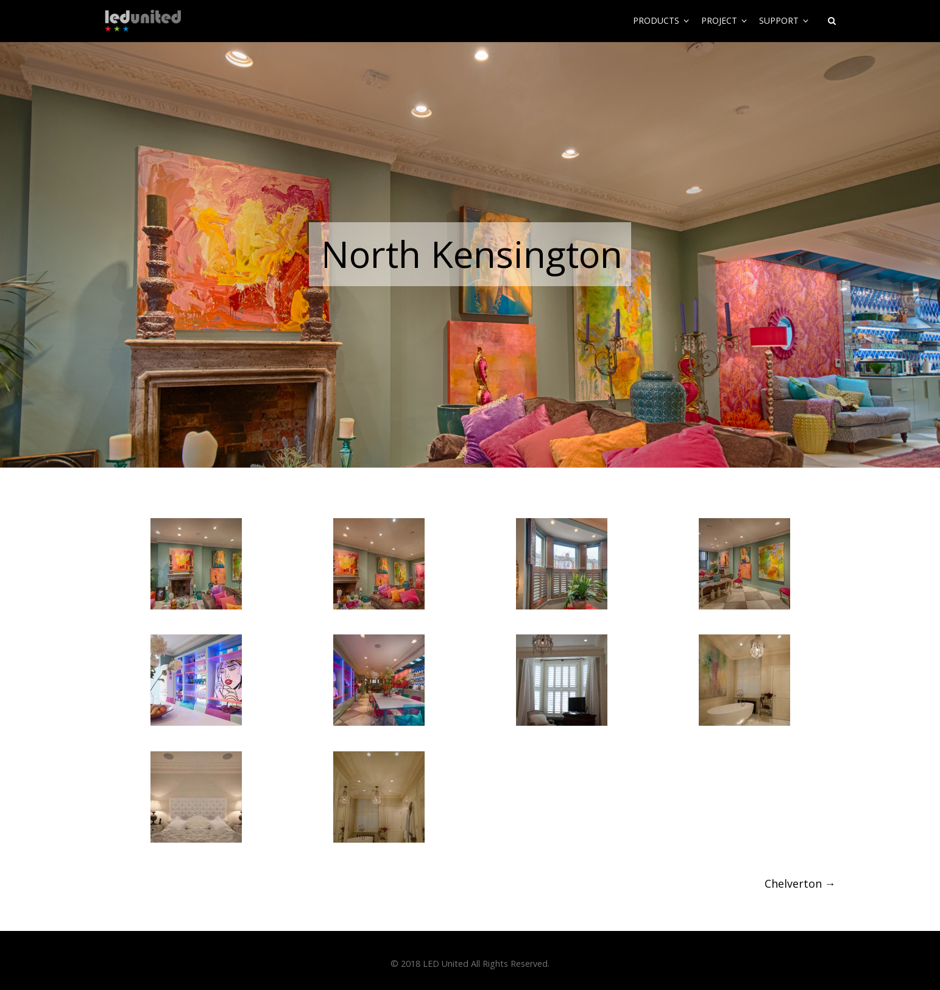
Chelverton (800, 883)
